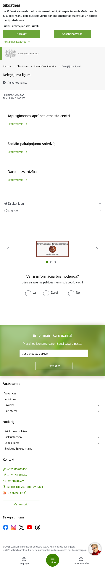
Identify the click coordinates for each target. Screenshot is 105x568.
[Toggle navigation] (52, 560)
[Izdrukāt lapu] (52, 203)
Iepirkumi (10, 399)
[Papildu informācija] (25, 492)
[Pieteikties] (53, 366)
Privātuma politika (15, 431)
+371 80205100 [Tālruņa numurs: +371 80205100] (17, 469)
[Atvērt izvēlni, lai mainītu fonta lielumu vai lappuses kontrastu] (81, 561)
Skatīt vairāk (15, 124)
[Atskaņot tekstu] (17, 82)
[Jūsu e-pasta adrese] (54, 353)
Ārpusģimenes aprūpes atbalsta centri (39, 116)
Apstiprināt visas (72, 34)
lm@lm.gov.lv (15, 481)
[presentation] (31, 310)
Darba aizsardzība (22, 171)
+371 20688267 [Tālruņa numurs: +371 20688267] (17, 475)
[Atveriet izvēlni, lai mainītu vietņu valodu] (23, 561)
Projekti (9, 405)
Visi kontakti (21, 504)
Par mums (10, 410)
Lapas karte (11, 443)
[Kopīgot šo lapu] (52, 210)
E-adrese (13, 493)
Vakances (10, 393)
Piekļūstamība (13, 437)
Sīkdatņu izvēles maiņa (18, 448)
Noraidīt (21, 34)
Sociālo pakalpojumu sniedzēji (32, 144)
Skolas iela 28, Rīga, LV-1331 (25, 486)
